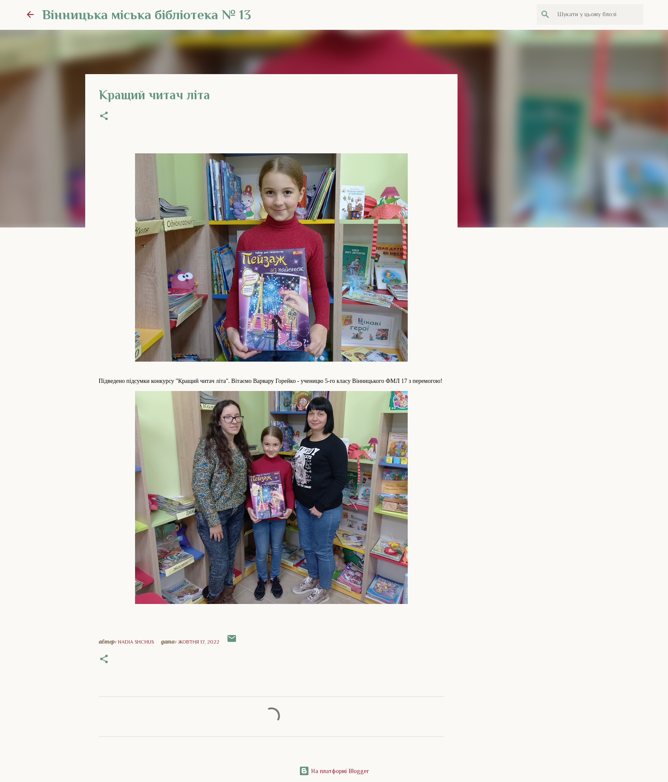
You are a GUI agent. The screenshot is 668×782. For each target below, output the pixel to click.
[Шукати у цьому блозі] (598, 14)
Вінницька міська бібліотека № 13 (146, 14)
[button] (104, 117)
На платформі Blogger (334, 771)
